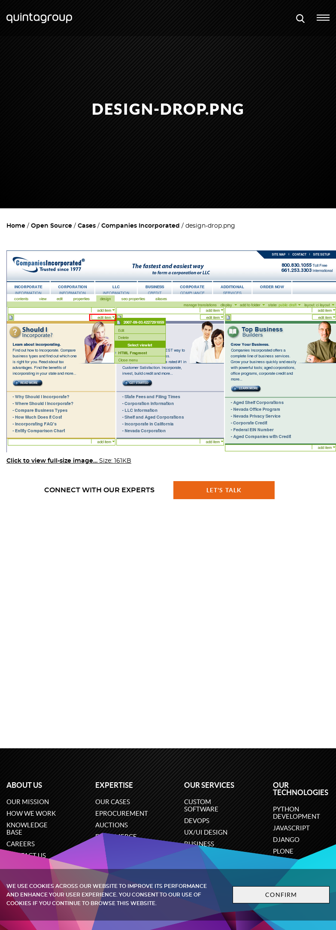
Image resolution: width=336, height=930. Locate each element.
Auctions (111, 825)
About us (24, 785)
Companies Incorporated (140, 226)
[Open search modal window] (300, 18)
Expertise (114, 785)
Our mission (27, 801)
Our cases (112, 801)
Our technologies (300, 788)
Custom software (201, 805)
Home (15, 226)
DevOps (196, 820)
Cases (87, 226)
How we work (31, 813)
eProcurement (121, 813)
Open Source (51, 226)
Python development (296, 812)
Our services (209, 785)
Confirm (281, 894)
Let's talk (224, 490)
